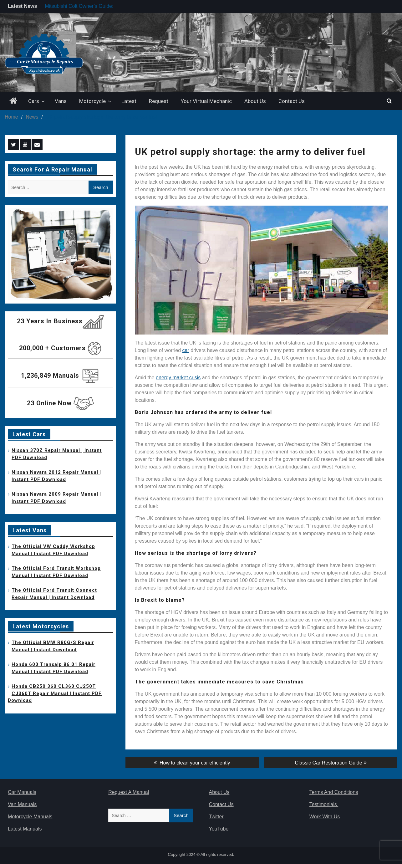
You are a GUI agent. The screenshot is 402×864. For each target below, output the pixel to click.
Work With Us (324, 816)
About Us (255, 101)
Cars (33, 101)
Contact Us (291, 101)
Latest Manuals (25, 828)
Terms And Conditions (333, 792)
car (185, 350)
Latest (128, 101)
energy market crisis (178, 377)
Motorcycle (92, 101)
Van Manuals (22, 804)
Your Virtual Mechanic (206, 101)
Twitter (216, 816)
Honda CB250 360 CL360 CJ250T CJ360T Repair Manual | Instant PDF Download (55, 693)
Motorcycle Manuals (30, 816)
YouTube (219, 828)
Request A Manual (128, 792)
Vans (61, 101)
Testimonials (323, 804)
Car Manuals (22, 792)
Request (158, 101)
